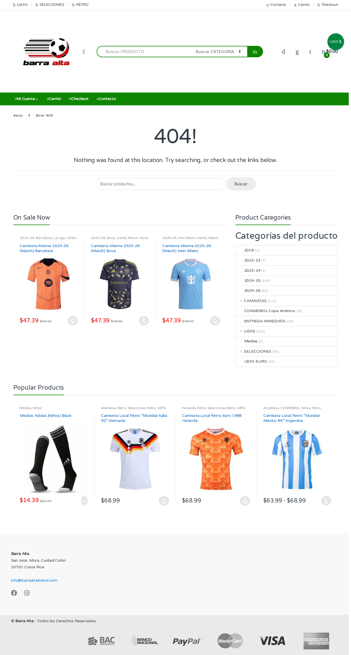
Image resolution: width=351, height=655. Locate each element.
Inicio (18, 115)
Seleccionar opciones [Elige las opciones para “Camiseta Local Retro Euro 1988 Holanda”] (245, 500)
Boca (111, 238)
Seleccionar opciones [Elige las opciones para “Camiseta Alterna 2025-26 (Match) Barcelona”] (73, 320)
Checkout (328, 5)
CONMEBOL (290, 408)
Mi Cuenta (25, 98)
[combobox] (143, 51)
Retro (121, 408)
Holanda (188, 408)
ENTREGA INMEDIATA (261, 321)
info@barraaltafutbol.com (34, 580)
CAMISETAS (251, 300)
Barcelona (44, 238)
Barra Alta (24, 621)
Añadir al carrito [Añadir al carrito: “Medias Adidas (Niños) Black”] (83, 500)
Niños (37, 408)
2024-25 (248, 280)
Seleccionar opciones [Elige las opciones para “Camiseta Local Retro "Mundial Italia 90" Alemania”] (164, 500)
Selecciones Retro (142, 408)
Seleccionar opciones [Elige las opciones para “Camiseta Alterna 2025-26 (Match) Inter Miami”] (215, 320)
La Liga (59, 238)
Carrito (302, 5)
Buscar (240, 183)
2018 (245, 250)
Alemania (108, 408)
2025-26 (27, 238)
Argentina (271, 408)
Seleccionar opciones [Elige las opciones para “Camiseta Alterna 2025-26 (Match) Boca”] (144, 320)
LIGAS (20, 5)
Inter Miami (187, 238)
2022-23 (248, 260)
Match (133, 238)
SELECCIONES (50, 5)
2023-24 (248, 270)
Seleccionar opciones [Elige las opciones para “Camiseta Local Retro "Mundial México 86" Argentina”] (326, 500)
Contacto (276, 5)
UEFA (161, 408)
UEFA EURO (251, 361)
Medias (246, 341)
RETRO (80, 5)
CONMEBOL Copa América (265, 310)
